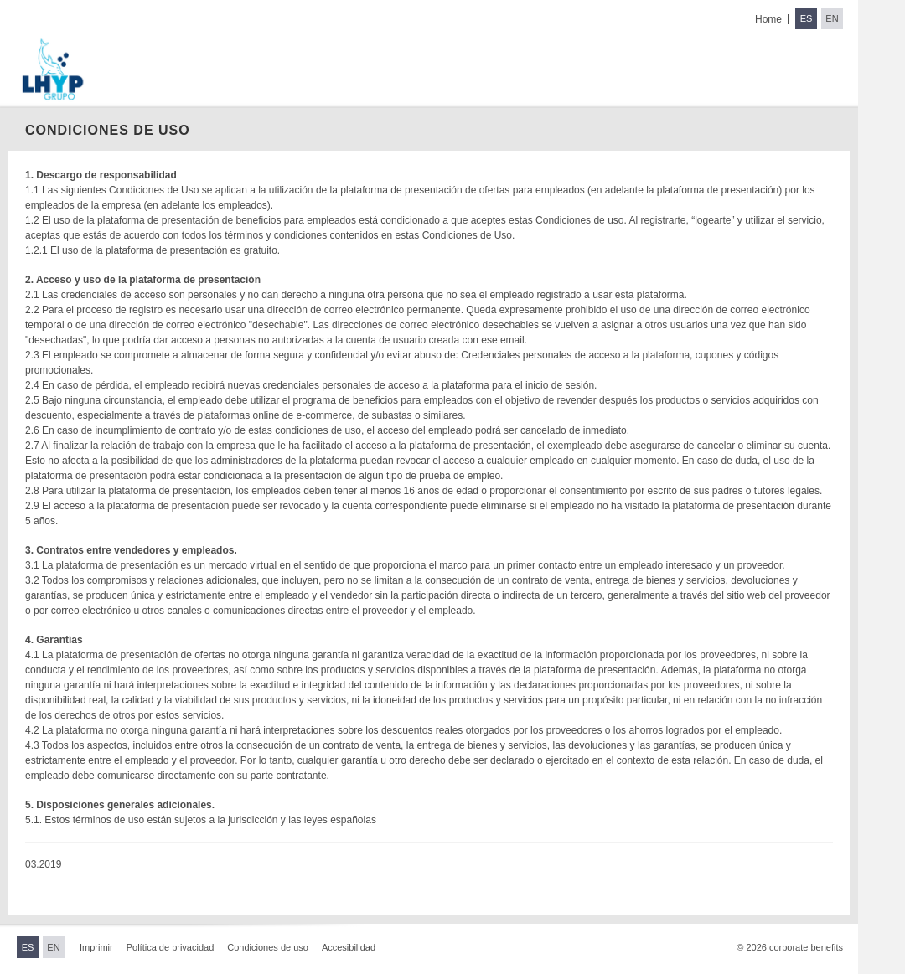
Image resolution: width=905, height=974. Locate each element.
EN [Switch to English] (831, 18)
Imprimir (96, 947)
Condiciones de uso (267, 947)
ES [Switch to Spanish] (806, 18)
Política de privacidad (171, 947)
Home (768, 19)
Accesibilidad (348, 947)
